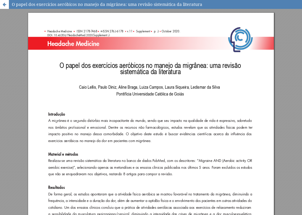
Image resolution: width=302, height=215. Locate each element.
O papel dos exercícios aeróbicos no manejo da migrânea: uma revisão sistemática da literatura (107, 4)
